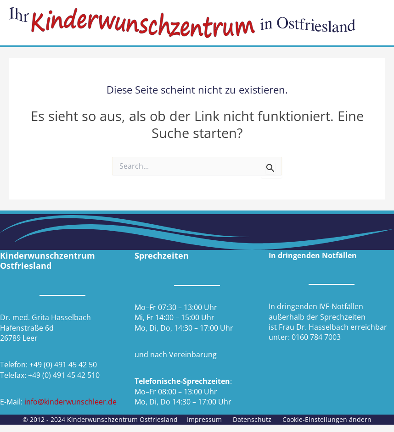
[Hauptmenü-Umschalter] (375, 22)
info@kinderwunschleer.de (70, 402)
